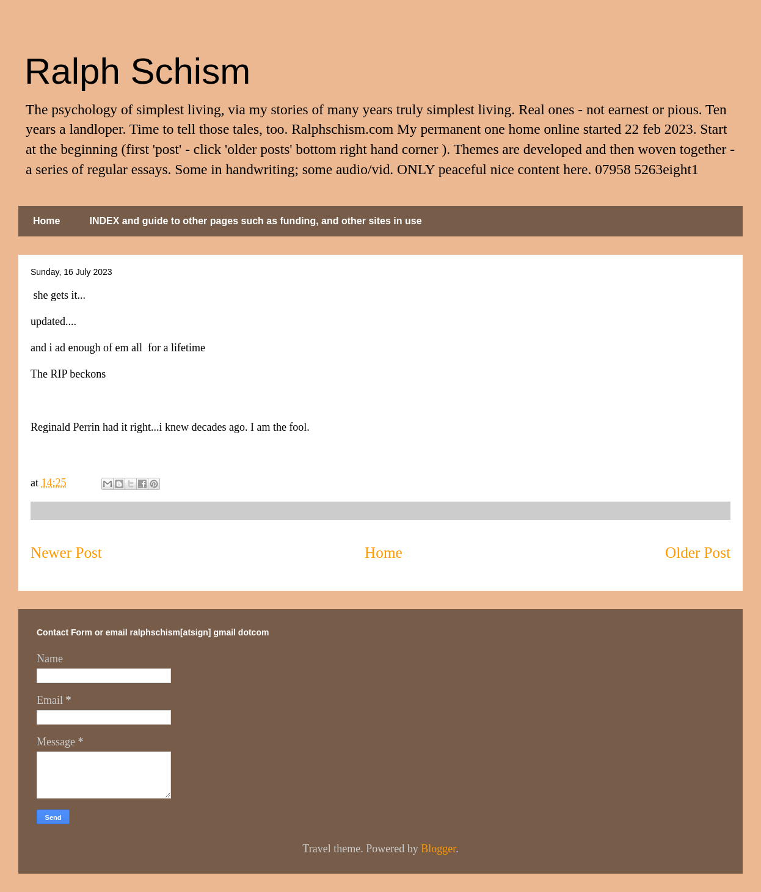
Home (46, 221)
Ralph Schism (137, 71)
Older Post (697, 552)
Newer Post (66, 552)
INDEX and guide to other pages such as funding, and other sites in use (255, 221)
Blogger (438, 849)
